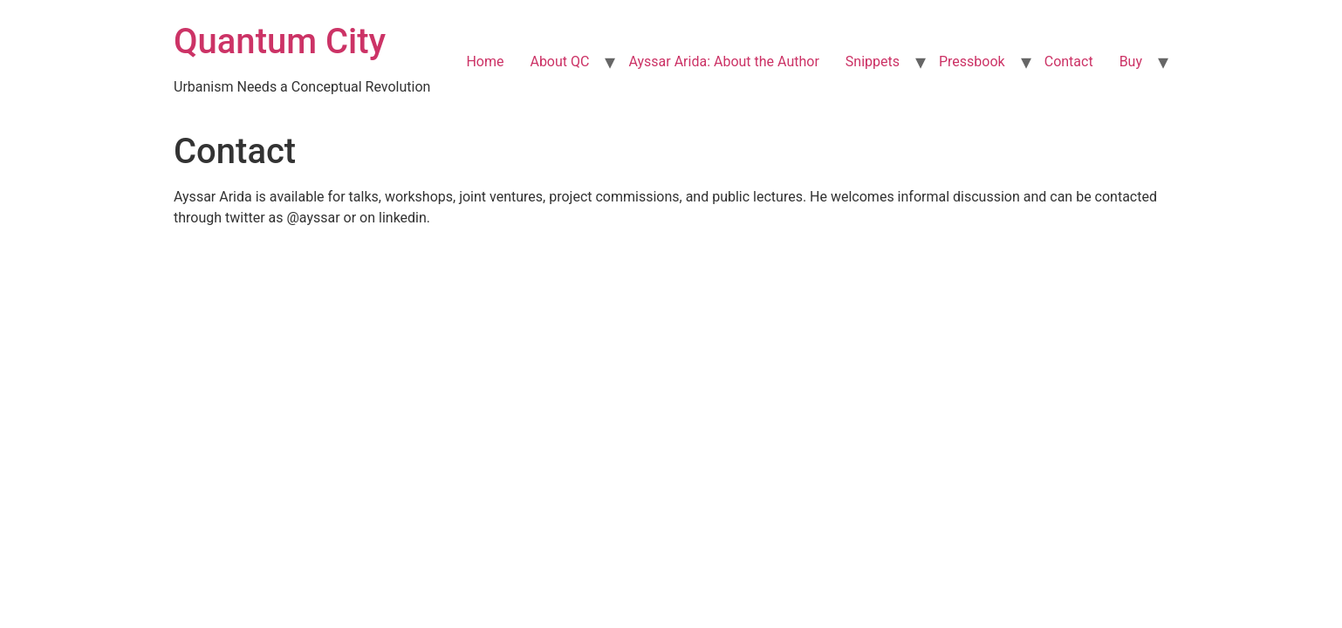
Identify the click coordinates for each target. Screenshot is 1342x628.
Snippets (873, 61)
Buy (1130, 61)
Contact (1068, 61)
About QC (559, 61)
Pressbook (972, 61)
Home (484, 61)
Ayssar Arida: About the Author (723, 61)
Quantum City (280, 41)
